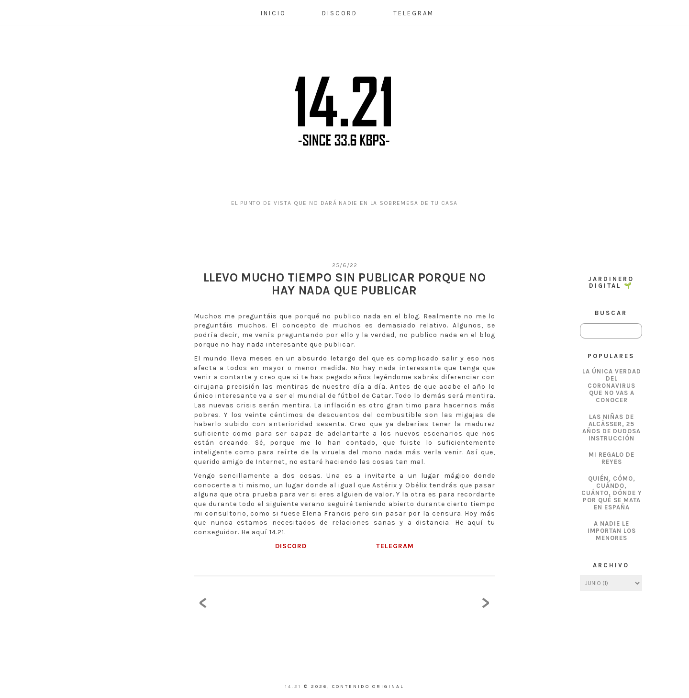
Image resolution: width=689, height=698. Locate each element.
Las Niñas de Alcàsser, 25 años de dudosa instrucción (611, 427)
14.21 (294, 686)
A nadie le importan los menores (612, 530)
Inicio (273, 13)
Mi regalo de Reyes (611, 458)
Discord (339, 13)
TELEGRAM (395, 546)
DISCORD (291, 546)
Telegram (413, 13)
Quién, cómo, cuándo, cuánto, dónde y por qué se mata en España (611, 493)
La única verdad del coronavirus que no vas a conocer (611, 386)
